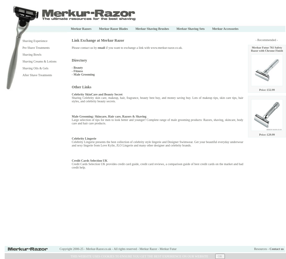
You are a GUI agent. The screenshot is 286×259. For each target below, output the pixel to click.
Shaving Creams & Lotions (39, 61)
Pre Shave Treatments (36, 47)
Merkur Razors (81, 28)
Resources (260, 249)
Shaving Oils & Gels (35, 68)
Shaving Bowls (31, 54)
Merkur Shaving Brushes (152, 28)
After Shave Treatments (37, 75)
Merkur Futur (168, 249)
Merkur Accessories (225, 28)
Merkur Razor (148, 249)
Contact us (276, 249)
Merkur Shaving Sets (191, 28)
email (101, 47)
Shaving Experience (34, 41)
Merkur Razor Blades (113, 28)
